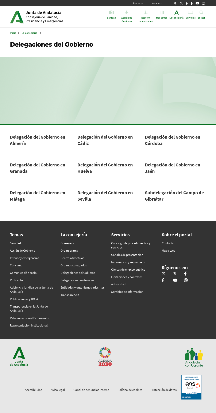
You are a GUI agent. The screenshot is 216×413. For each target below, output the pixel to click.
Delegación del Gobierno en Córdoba (172, 140)
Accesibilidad (33, 390)
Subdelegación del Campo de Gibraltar (174, 196)
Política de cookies (130, 390)
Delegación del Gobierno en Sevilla (105, 196)
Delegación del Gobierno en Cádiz (105, 140)
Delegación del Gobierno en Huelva (105, 168)
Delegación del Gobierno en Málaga (37, 196)
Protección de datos (164, 390)
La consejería (29, 33)
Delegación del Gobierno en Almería (37, 140)
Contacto (138, 3)
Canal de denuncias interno (91, 390)
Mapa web (156, 3)
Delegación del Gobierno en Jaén (172, 168)
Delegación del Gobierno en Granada (37, 168)
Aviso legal (58, 390)
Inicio (58, 16)
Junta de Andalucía (17, 16)
